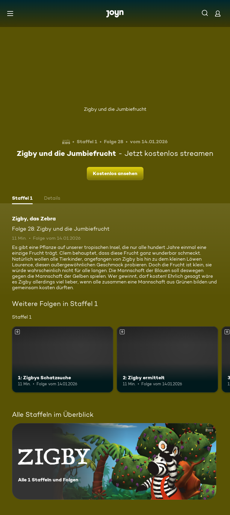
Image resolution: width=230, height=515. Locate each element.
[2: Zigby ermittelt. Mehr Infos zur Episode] (167, 359)
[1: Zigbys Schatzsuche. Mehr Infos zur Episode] (62, 359)
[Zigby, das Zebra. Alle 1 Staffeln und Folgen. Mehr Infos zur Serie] (114, 461)
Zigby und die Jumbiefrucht (115, 109)
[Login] (218, 13)
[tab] (22, 198)
